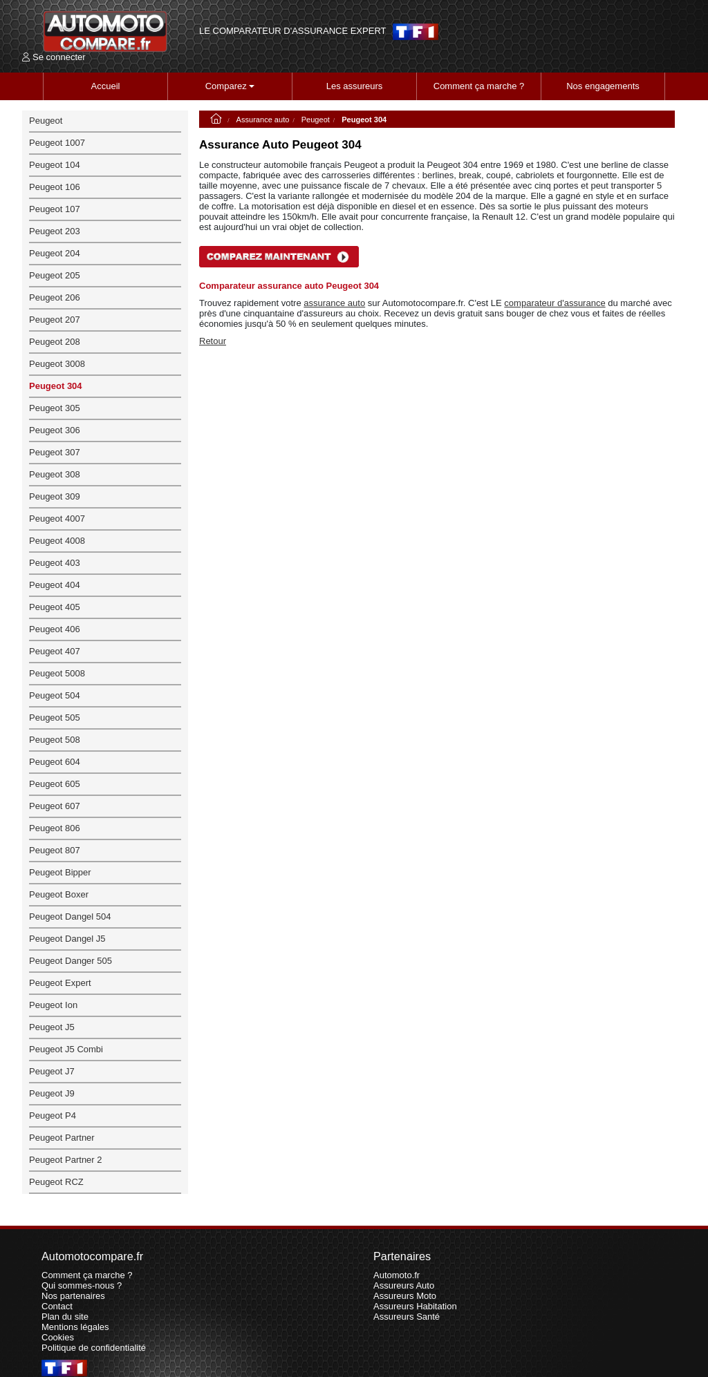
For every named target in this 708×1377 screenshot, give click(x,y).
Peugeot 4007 (57, 518)
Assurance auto (263, 119)
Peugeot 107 (54, 209)
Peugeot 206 (54, 297)
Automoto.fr (396, 1275)
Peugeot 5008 (57, 673)
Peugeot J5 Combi (66, 1049)
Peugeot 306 (54, 430)
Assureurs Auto (403, 1285)
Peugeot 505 (54, 717)
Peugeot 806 (54, 828)
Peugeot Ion (53, 1005)
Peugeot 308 (54, 474)
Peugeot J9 (52, 1093)
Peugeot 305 (54, 408)
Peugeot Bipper (60, 872)
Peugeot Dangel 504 (70, 916)
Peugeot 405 (54, 607)
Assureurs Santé (406, 1316)
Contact (57, 1306)
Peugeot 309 (54, 496)
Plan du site (64, 1316)
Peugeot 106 (54, 187)
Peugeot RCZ (56, 1182)
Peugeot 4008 (57, 540)
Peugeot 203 (54, 231)
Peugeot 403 (54, 563)
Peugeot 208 (54, 341)
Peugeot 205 (54, 275)
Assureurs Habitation (415, 1306)
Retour (212, 341)
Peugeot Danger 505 (70, 961)
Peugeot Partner (62, 1137)
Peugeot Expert (60, 983)
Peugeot (315, 119)
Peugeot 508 (54, 739)
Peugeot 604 (54, 762)
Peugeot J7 (52, 1071)
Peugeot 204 (54, 253)
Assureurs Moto (404, 1296)
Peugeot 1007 (57, 142)
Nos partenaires (73, 1296)
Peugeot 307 (54, 452)
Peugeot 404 (54, 585)
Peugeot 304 (55, 386)
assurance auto (334, 303)
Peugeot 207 (54, 319)
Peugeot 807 (54, 850)
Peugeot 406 (54, 629)
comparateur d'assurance (554, 303)
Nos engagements (603, 86)
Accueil (105, 86)
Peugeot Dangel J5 (67, 938)
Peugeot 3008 (57, 364)
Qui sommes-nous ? (81, 1285)
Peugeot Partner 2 (65, 1160)
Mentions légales (75, 1327)
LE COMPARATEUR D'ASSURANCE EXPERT (292, 31)
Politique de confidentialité (93, 1347)
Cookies (57, 1337)
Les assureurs (354, 86)
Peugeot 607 (54, 806)
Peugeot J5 (52, 1027)
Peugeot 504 (54, 695)
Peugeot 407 (54, 651)
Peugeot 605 (54, 784)
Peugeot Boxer (58, 894)
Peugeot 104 (54, 165)
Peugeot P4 (52, 1115)
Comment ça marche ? (479, 86)
